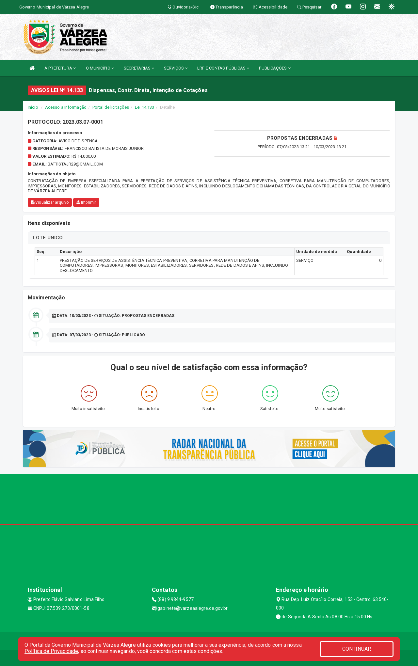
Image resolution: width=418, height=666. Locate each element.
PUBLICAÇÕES (274, 68)
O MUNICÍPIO (100, 68)
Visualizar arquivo (50, 202)
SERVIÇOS (175, 68)
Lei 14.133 (144, 107)
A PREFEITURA (60, 68)
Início (33, 107)
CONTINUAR (356, 649)
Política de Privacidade (51, 651)
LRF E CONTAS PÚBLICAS (223, 68)
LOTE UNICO (48, 238)
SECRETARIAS (139, 68)
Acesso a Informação (66, 107)
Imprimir (86, 202)
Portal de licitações (110, 107)
